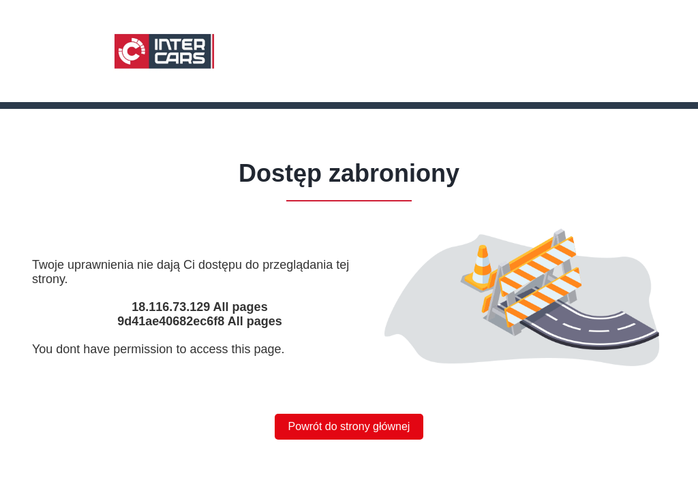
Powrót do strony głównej (349, 426)
